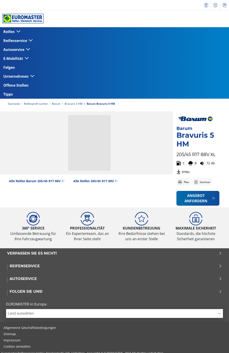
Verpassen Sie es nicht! (114, 253)
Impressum (12, 340)
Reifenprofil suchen (35, 104)
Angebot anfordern (195, 198)
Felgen (9, 67)
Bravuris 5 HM (73, 104)
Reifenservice (116, 266)
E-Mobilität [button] (13, 58)
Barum (55, 104)
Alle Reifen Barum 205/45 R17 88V (35, 181)
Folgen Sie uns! (116, 291)
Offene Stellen (16, 85)
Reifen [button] (9, 31)
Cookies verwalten (17, 346)
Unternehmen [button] (16, 76)
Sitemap (10, 334)
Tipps (8, 94)
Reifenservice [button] (15, 40)
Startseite (14, 104)
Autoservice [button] (14, 49)
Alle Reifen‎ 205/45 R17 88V (93, 181)
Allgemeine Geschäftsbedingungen (30, 328)
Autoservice (116, 279)
